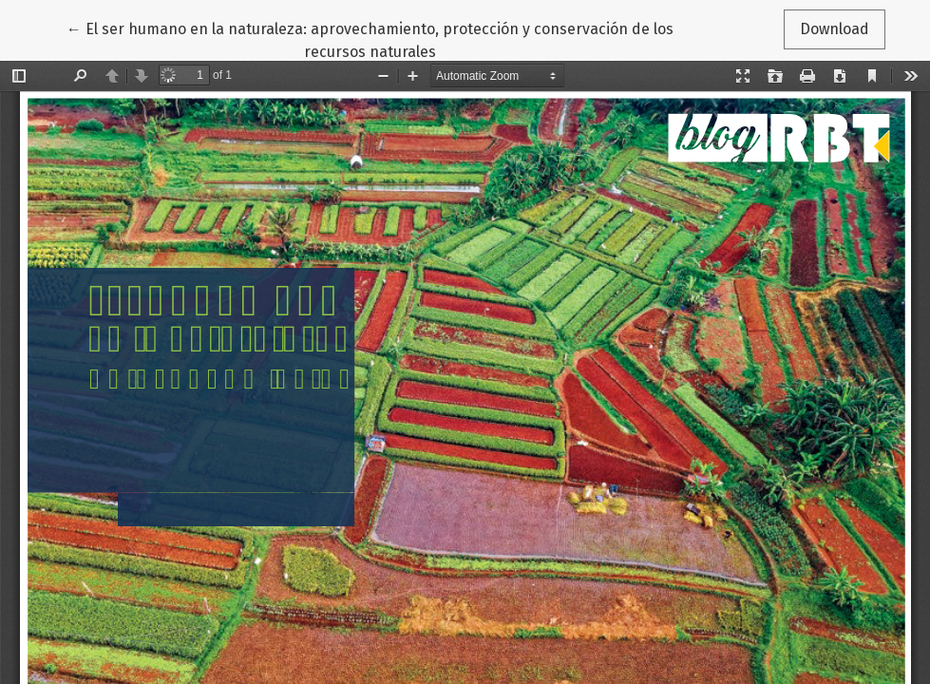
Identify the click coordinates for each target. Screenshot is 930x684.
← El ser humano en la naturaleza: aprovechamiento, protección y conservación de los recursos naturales (370, 39)
